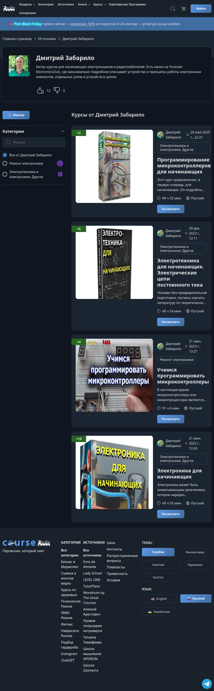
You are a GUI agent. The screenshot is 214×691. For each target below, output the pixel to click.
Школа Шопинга (90, 668)
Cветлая (158, 565)
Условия (113, 580)
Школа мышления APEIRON (92, 653)
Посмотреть (171, 209)
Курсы (97, 4)
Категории (46, 4)
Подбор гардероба (69, 645)
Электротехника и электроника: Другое (177, 147)
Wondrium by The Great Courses (93, 597)
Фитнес (67, 624)
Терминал (195, 565)
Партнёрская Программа (127, 4)
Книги (82, 4)
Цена (111, 542)
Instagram (69, 653)
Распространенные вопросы (122, 558)
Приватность (117, 573)
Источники (66, 4)
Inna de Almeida (89, 564)
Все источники (92, 553)
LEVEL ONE (91, 579)
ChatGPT (68, 660)
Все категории (69, 553)
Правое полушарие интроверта (92, 625)
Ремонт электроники (177, 359)
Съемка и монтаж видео (68, 578)
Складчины (27, 13)
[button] (40, 90)
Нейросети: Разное (70, 633)
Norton (158, 577)
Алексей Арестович (91, 612)
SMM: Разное (66, 615)
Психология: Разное (71, 604)
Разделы (25, 4)
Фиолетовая (195, 552)
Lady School (92, 573)
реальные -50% (82, 24)
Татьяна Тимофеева (92, 640)
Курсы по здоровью (69, 592)
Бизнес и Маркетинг (70, 564)
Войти (201, 8)
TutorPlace (91, 586)
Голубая (158, 552)
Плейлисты (116, 567)
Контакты (114, 549)
